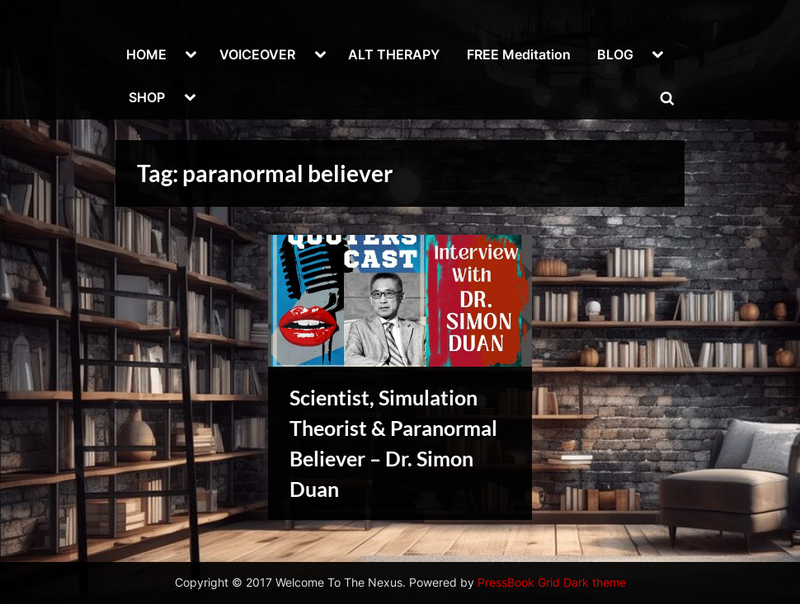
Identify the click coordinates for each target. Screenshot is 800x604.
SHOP (147, 97)
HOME (146, 54)
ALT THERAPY (394, 54)
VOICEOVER (257, 54)
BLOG (615, 54)
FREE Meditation (519, 54)
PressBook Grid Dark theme (552, 582)
